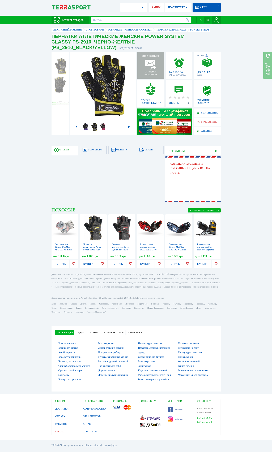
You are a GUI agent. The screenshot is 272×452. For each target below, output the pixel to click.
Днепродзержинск (110, 308)
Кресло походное (67, 343)
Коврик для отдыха (68, 348)
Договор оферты (108, 445)
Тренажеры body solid (109, 366)
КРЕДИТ (60, 431)
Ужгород (79, 312)
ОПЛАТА (60, 416)
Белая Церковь (186, 308)
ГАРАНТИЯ (61, 424)
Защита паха (144, 366)
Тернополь (171, 308)
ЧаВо (121, 332)
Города (79, 332)
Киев (54, 304)
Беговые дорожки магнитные (193, 370)
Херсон (166, 304)
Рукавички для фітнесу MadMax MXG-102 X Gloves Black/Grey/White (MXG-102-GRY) (177, 250)
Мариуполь (142, 304)
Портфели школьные (188, 343)
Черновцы (126, 308)
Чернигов (188, 304)
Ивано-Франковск (155, 308)
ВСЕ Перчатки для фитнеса (204, 210)
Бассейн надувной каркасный (113, 361)
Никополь (56, 312)
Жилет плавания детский (111, 348)
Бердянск (68, 312)
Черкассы (200, 304)
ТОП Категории (65, 332)
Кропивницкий (91, 308)
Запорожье (103, 304)
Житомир (212, 304)
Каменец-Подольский (96, 312)
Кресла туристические (70, 357)
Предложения (135, 332)
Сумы (54, 308)
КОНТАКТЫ (90, 431)
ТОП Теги (92, 332)
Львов (92, 304)
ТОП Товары (108, 332)
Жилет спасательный (189, 361)
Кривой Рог (117, 304)
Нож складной (185, 357)
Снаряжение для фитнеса (151, 357)
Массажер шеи (105, 343)
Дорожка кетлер (106, 370)
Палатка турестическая (150, 343)
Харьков (63, 304)
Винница (155, 304)
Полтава (176, 304)
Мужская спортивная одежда (113, 357)
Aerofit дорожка (66, 352)
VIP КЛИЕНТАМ (92, 416)
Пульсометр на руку (188, 348)
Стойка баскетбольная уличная (74, 366)
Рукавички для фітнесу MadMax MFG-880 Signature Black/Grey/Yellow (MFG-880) (205, 250)
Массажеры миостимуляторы (193, 375)
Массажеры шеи (146, 361)
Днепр (83, 304)
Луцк (198, 308)
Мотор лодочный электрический (155, 375)
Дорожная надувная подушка (113, 375)
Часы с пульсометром (69, 361)
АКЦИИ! (156, 7)
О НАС (87, 424)
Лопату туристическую (190, 352)
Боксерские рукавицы (69, 379)
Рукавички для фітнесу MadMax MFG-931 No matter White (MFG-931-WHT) (63, 250)
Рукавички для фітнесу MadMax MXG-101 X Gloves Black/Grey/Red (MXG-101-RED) (149, 250)
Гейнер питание (186, 366)
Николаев (129, 304)
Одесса (73, 304)
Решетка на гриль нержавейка (153, 379)
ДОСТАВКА (62, 408)
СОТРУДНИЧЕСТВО (94, 408)
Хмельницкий (66, 308)
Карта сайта (92, 445)
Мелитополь (210, 308)
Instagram (175, 419)
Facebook (175, 409)
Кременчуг (139, 308)
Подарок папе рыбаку (109, 352)
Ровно (78, 308)
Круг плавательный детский (152, 370)
